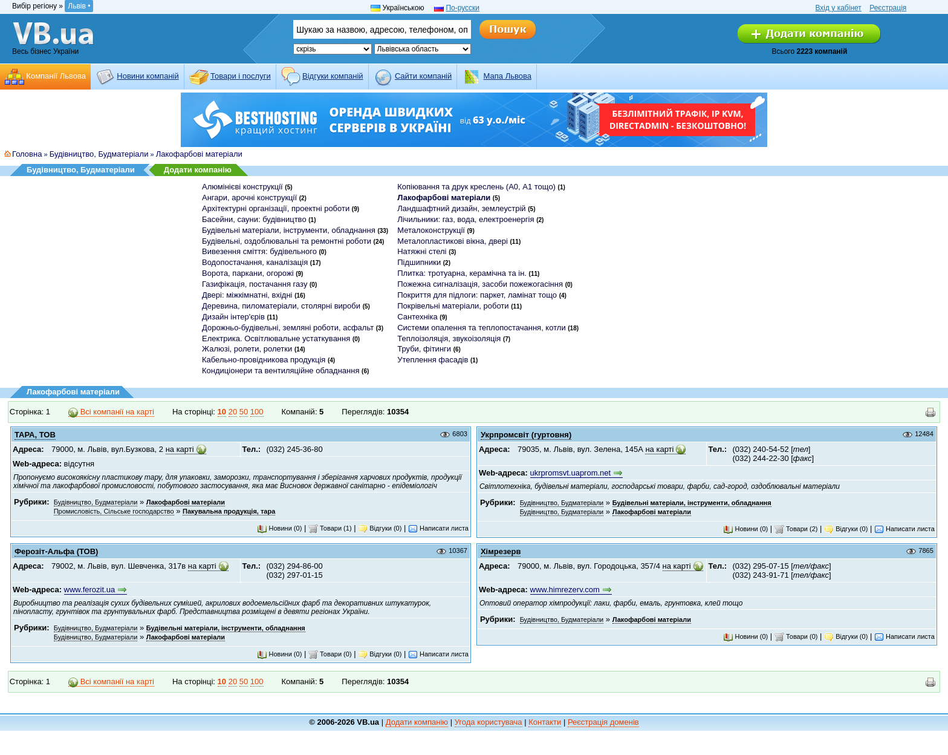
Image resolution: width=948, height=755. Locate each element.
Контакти (544, 722)
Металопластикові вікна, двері (452, 241)
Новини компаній (147, 75)
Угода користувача (488, 722)
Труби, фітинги (424, 348)
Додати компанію (198, 169)
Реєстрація (887, 8)
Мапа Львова (507, 75)
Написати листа (438, 528)
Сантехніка (417, 316)
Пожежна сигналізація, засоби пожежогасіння (480, 284)
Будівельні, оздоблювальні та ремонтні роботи (286, 241)
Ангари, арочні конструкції (249, 197)
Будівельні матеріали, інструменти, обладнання (288, 230)
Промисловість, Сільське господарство (114, 511)
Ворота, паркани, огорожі (248, 273)
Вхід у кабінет (838, 8)
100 (257, 411)
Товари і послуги (240, 75)
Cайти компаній (423, 75)
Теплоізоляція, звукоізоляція (449, 338)
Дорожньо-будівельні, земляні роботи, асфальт (288, 327)
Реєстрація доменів (603, 722)
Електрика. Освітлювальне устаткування (276, 338)
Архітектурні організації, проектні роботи (275, 208)
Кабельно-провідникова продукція (263, 359)
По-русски (462, 8)
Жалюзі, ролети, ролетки (247, 348)
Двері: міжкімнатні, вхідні (247, 294)
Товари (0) (330, 654)
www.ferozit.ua (89, 589)
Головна (27, 154)
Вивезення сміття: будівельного (259, 251)
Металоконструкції (431, 230)
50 (243, 411)
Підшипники (419, 262)
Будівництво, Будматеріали (99, 154)
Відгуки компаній (332, 75)
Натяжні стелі (421, 251)
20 (233, 411)
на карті (180, 449)
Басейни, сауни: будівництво (254, 219)
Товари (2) (796, 528)
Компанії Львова (56, 75)
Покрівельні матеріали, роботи (452, 305)
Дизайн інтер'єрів (233, 316)
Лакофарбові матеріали (199, 154)
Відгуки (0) (379, 528)
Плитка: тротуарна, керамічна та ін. (462, 273)
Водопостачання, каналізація (255, 262)
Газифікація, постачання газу (254, 284)
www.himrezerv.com (565, 589)
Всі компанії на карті (111, 412)
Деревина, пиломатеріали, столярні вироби (281, 305)
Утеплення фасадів (432, 359)
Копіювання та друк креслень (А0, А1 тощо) (476, 186)
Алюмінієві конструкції (242, 186)
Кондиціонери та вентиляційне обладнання (280, 370)
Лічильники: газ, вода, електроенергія (465, 219)
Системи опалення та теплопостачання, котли (481, 327)
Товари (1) (330, 528)
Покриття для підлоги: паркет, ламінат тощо (477, 294)
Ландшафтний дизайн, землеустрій (461, 208)
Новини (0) (279, 528)
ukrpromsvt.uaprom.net (570, 472)
